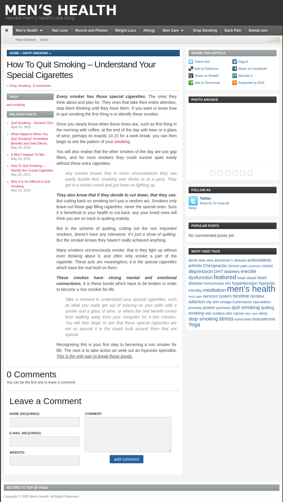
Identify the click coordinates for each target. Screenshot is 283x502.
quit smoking (16, 104)
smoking (122, 141)
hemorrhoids (214, 283)
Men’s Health (30, 30)
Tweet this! (202, 61)
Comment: (93, 413)
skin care (251, 313)
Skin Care (174, 30)
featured (225, 277)
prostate (195, 308)
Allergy (149, 30)
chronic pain (238, 266)
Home (14, 53)
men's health (251, 289)
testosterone (264, 319)
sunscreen (243, 319)
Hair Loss (60, 30)
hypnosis (267, 283)
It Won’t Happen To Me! (28, 154)
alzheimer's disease (230, 260)
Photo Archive (205, 99)
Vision (44, 39)
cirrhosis (254, 266)
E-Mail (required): (26, 433)
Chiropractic (215, 265)
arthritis (195, 265)
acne (193, 260)
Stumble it (245, 75)
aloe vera (205, 260)
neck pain (195, 296)
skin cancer (235, 313)
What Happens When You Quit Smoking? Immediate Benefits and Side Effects (29, 138)
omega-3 (227, 302)
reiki (208, 313)
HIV (228, 283)
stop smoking (203, 319)
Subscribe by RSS (251, 82)
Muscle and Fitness (91, 30)
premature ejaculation (253, 302)
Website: (18, 452)
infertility (195, 291)
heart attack (246, 278)
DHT (218, 271)
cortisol (267, 266)
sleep (263, 313)
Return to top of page (27, 487)
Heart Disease (26, 39)
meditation (214, 290)
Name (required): (25, 413)
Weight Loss (125, 30)
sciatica (218, 313)
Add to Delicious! (207, 68)
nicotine (241, 296)
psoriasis (223, 308)
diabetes (232, 271)
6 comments (42, 85)
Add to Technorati (207, 82)
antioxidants (260, 259)
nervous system (217, 296)
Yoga (194, 325)
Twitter (209, 203)
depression (201, 271)
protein (209, 307)
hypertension (245, 283)
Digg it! (243, 61)
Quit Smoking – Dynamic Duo (32, 123)
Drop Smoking (205, 30)
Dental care (258, 30)
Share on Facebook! (252, 68)
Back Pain (233, 30)
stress (226, 319)
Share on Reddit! (207, 75)
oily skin (212, 302)
